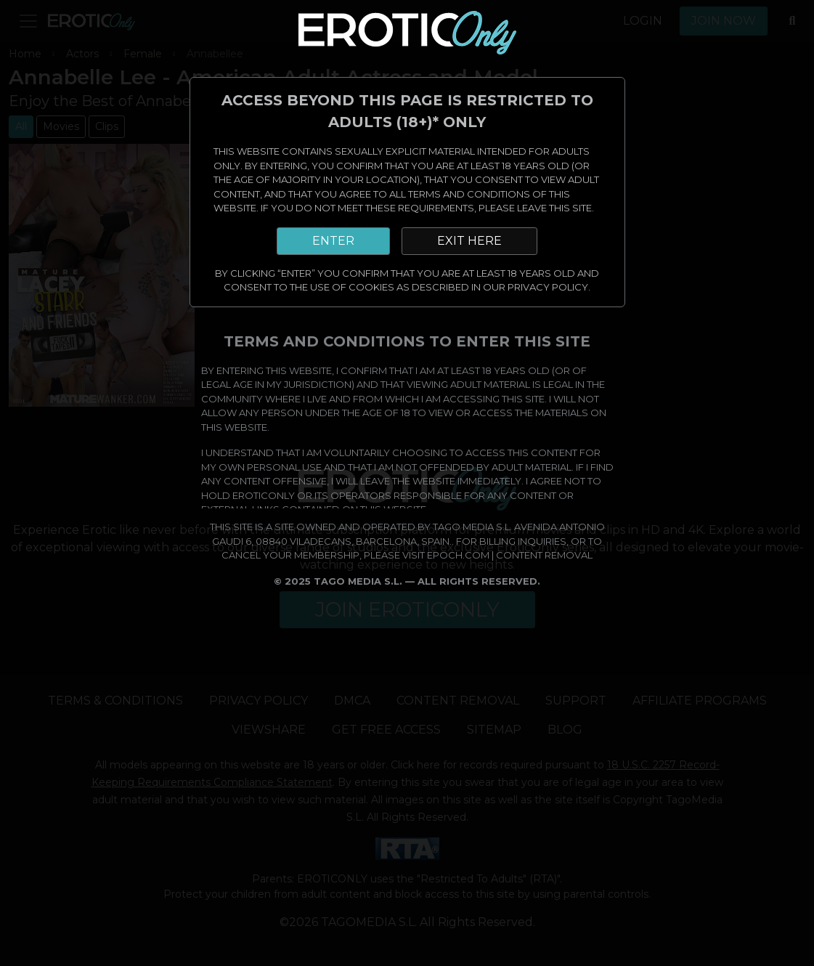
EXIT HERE (469, 241)
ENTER (333, 241)
